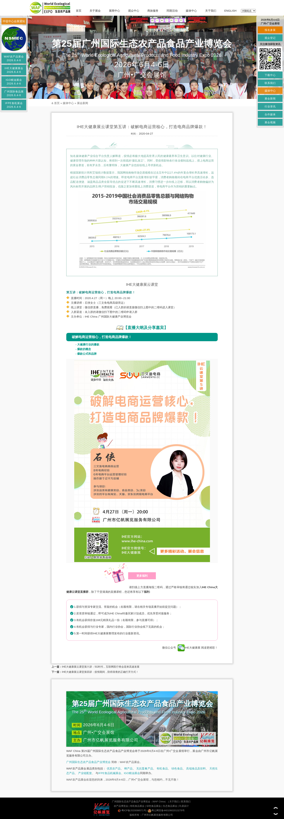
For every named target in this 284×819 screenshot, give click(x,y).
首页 (78, 10)
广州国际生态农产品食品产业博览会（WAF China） (139, 801)
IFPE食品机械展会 (109, 773)
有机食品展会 (137, 806)
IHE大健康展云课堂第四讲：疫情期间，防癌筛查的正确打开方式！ (100, 671)
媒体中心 (191, 10)
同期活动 (172, 10)
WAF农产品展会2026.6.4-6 (14, 58)
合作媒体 (270, 114)
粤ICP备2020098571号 (132, 810)
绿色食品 (177, 768)
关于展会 (95, 10)
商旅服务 (152, 10)
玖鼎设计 (184, 806)
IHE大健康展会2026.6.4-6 (13, 70)
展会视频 (270, 122)
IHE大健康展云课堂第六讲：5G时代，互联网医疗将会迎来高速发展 (100, 666)
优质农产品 (114, 768)
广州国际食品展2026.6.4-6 (14, 93)
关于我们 (210, 10)
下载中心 (270, 75)
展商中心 (114, 10)
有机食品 (162, 768)
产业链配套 (85, 773)
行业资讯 (270, 106)
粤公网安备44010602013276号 (166, 810)
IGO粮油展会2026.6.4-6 (14, 81)
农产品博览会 (121, 806)
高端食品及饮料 (196, 768)
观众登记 (270, 37)
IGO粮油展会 (132, 773)
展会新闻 (82, 103)
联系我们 (186, 801)
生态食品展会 (170, 806)
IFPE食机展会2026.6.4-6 (14, 105)
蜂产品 (128, 768)
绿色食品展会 (153, 806)
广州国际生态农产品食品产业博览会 (88, 762)
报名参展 (270, 29)
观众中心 (133, 10)
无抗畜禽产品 (144, 768)
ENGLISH (230, 10)
